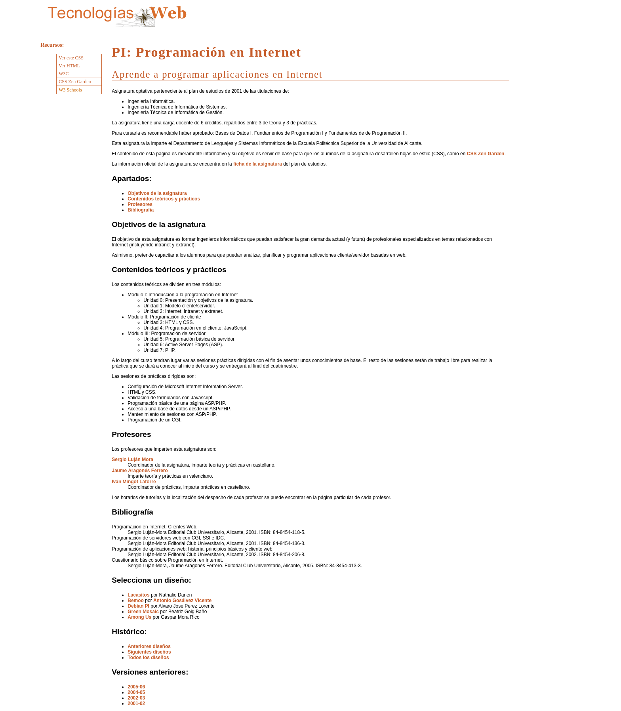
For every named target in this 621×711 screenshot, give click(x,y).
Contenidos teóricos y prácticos (164, 199)
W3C (64, 73)
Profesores (140, 204)
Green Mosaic (143, 611)
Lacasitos (138, 595)
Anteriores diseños (149, 646)
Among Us (139, 617)
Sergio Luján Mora (132, 459)
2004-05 (136, 692)
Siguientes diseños (149, 652)
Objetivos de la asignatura (157, 193)
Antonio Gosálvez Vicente (182, 600)
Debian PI (138, 606)
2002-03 (136, 698)
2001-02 (136, 703)
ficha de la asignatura (257, 164)
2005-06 (136, 687)
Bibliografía (141, 210)
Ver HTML (69, 66)
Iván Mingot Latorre (134, 481)
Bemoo (136, 600)
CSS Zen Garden (486, 153)
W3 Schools (70, 90)
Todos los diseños (148, 657)
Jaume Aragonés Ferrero (140, 470)
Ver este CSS (71, 58)
